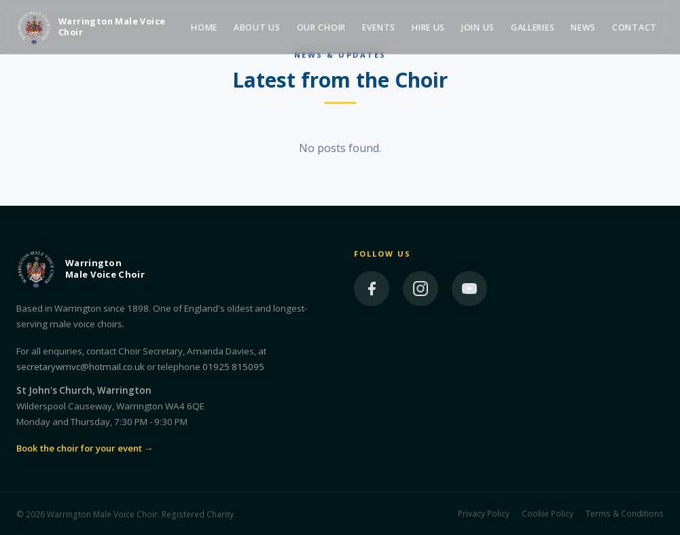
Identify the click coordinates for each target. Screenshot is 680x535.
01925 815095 (233, 367)
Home (204, 27)
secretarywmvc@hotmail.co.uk (80, 367)
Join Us (478, 27)
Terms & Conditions (625, 513)
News (583, 27)
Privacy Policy (483, 513)
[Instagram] (420, 288)
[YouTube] (469, 288)
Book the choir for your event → (84, 448)
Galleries (532, 27)
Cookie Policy (547, 513)
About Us (257, 27)
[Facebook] (371, 288)
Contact (634, 27)
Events (378, 27)
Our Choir (321, 27)
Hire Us (428, 27)
